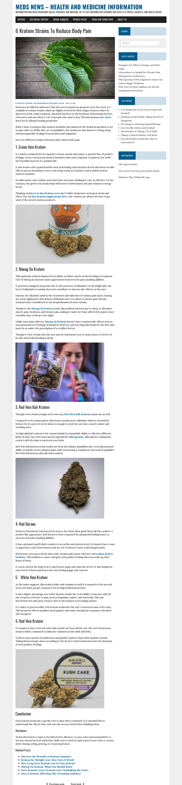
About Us (115, 19)
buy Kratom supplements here (31, 186)
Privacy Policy (74, 19)
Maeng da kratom (35, 298)
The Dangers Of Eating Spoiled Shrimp (143, 121)
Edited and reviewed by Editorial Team (39, 103)
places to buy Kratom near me (40, 183)
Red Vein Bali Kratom (71, 404)
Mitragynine (60, 423)
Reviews (15, 19)
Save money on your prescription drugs (141, 167)
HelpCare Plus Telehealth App (136, 173)
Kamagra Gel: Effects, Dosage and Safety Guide (145, 65)
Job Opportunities (130, 161)
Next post (75, 767)
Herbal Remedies (54, 19)
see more (67, 117)
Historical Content (32, 19)
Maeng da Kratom (49, 311)
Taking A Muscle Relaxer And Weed (141, 131)
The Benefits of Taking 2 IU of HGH (141, 128)
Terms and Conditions (96, 19)
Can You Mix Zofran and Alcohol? (140, 124)
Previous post (53, 767)
